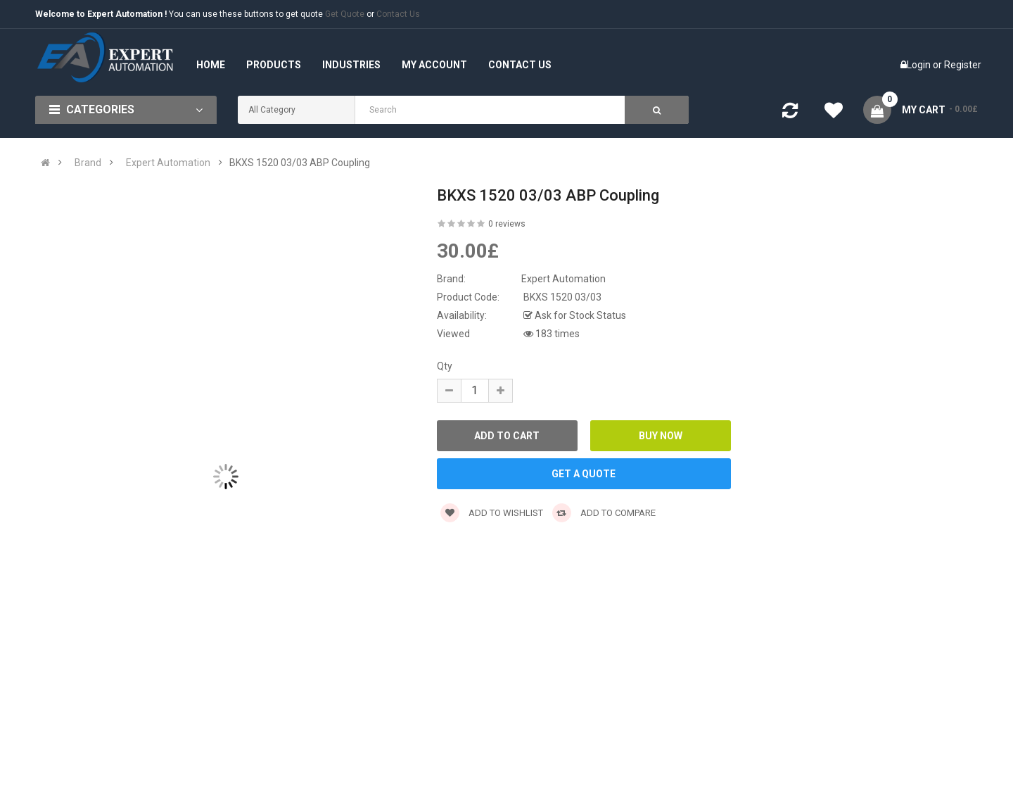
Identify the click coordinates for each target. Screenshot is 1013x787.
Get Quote (344, 14)
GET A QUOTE (584, 473)
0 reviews (506, 224)
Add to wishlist (491, 513)
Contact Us (398, 14)
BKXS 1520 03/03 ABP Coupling (299, 163)
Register (962, 64)
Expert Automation (168, 163)
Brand (88, 163)
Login (920, 64)
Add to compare (604, 513)
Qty (444, 366)
